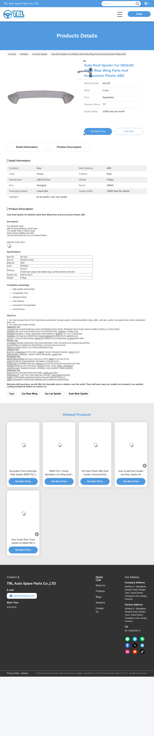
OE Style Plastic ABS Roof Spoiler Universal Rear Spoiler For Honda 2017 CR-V (94, 473)
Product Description (69, 147)
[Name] (137, 3)
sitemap (24, 673)
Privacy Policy (13, 673)
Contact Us (100, 610)
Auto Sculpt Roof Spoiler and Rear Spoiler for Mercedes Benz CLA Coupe (131, 473)
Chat (139, 14)
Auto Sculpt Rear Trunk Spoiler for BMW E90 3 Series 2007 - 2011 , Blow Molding (23, 541)
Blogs (98, 597)
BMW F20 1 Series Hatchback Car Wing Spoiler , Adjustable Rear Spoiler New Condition (59, 473)
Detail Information (27, 147)
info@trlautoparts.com (22, 595)
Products (24, 54)
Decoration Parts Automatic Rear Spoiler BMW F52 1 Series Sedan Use (23, 473)
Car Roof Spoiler (39, 54)
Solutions (100, 602)
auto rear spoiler (78, 393)
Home (12, 54)
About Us (100, 585)
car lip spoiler (53, 393)
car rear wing (29, 393)
